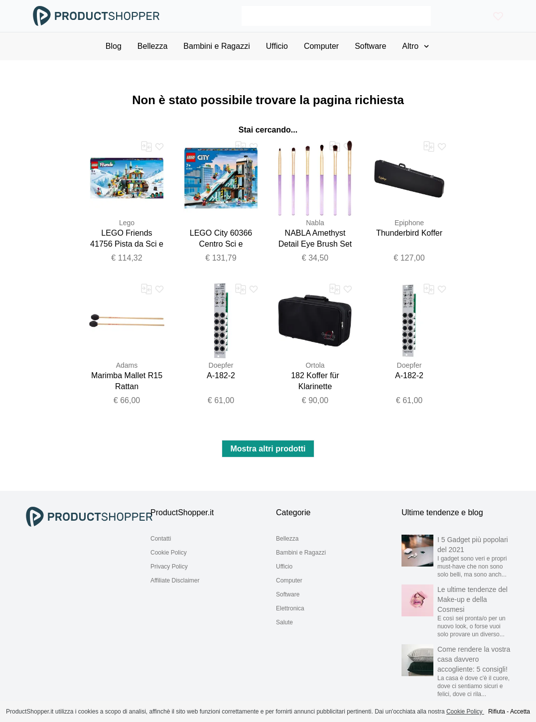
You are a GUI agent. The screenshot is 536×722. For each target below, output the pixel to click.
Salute (284, 622)
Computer (289, 580)
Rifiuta (496, 711)
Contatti (160, 538)
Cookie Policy (168, 552)
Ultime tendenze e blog (442, 512)
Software (287, 594)
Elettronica (290, 608)
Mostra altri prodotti (267, 448)
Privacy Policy (169, 566)
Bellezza (287, 538)
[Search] (336, 16)
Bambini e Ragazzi (301, 552)
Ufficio (284, 566)
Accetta (520, 711)
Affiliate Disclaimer (174, 580)
